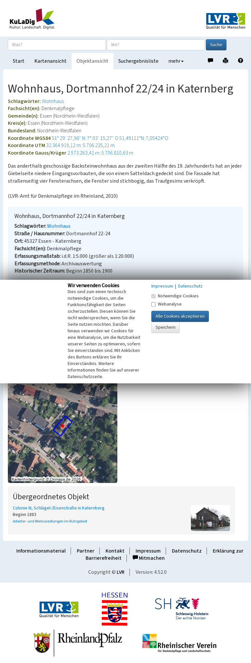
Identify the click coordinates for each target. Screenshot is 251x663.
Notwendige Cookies (175, 296)
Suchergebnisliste (138, 61)
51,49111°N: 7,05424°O (143, 138)
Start (19, 61)
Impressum (148, 551)
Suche (216, 44)
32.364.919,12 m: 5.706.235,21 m (80, 145)
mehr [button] (176, 61)
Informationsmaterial (41, 551)
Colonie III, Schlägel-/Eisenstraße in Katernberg (59, 508)
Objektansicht (92, 61)
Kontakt (115, 551)
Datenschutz (187, 551)
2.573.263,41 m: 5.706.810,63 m (100, 153)
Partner (85, 551)
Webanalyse (166, 304)
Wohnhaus (53, 101)
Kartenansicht (50, 61)
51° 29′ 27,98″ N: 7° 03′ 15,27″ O (85, 138)
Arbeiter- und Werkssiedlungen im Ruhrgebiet (50, 521)
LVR (121, 572)
